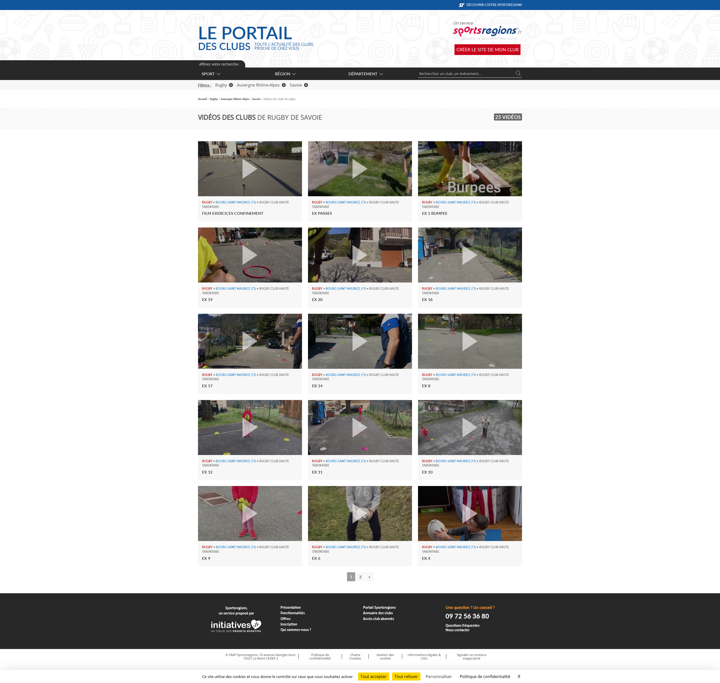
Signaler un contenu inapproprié (471, 656)
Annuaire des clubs (378, 613)
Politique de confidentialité (320, 656)
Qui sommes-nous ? (295, 630)
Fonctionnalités (292, 613)
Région (285, 73)
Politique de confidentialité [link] (485, 676)
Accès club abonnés (378, 618)
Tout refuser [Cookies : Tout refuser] (406, 676)
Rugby (224, 85)
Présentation (290, 607)
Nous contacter (458, 630)
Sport (211, 73)
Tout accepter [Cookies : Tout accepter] (373, 676)
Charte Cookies (355, 656)
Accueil (202, 98)
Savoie (299, 85)
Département (365, 73)
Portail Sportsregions (379, 607)
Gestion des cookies (385, 656)
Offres (285, 618)
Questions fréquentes (463, 625)
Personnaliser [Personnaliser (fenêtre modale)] (439, 676)
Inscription (288, 624)
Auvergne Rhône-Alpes (261, 85)
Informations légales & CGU (424, 656)
